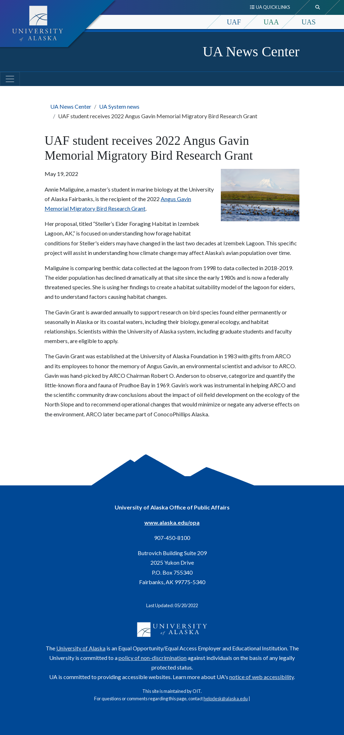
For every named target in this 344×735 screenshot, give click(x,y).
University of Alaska (80, 648)
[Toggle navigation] (10, 79)
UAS (309, 22)
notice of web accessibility (261, 676)
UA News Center (251, 51)
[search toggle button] (318, 7)
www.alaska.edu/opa (172, 522)
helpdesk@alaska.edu (225, 698)
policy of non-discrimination (153, 657)
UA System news (119, 106)
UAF (234, 22)
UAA (271, 22)
